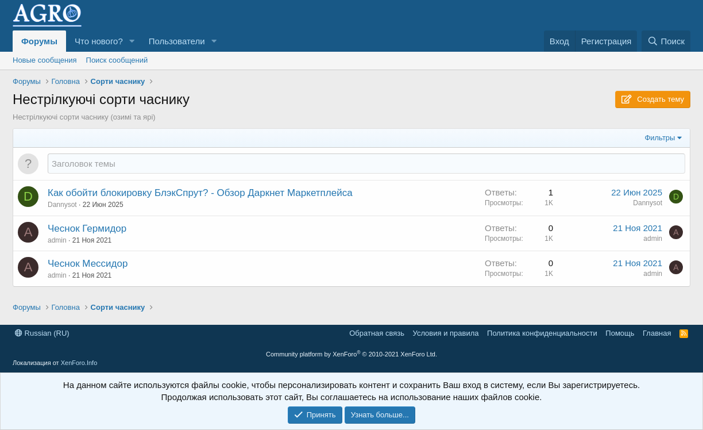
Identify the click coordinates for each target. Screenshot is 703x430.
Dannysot (62, 205)
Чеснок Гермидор (87, 228)
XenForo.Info (79, 362)
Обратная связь (376, 333)
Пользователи (177, 41)
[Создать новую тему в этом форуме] (366, 163)
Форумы (39, 41)
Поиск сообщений (117, 60)
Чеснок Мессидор (88, 263)
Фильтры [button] (659, 137)
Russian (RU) (42, 333)
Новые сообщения (45, 60)
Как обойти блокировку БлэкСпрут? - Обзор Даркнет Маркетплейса (200, 192)
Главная (657, 333)
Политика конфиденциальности (542, 333)
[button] (132, 41)
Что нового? (99, 41)
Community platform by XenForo (351, 354)
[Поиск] (666, 41)
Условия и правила (446, 333)
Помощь (619, 333)
